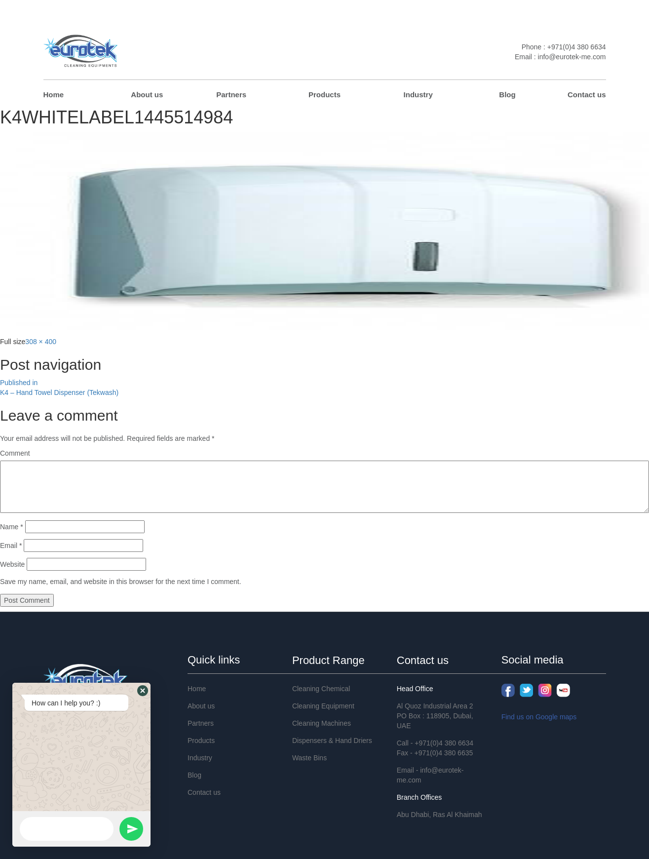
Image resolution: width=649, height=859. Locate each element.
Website (12, 564)
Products (324, 94)
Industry (418, 94)
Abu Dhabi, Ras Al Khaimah (439, 815)
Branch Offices (419, 797)
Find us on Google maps (539, 717)
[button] (142, 690)
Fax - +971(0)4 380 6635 (435, 753)
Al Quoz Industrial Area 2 (435, 706)
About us (147, 94)
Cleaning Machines (321, 723)
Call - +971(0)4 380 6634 (435, 743)
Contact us (587, 94)
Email (11, 545)
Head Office (415, 689)
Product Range (328, 660)
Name (11, 527)
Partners (231, 94)
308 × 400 (40, 342)
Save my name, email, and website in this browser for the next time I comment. (120, 582)
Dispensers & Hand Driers (332, 740)
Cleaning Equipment (323, 706)
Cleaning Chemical (321, 689)
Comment (15, 453)
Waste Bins (309, 758)
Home (53, 94)
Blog (507, 94)
